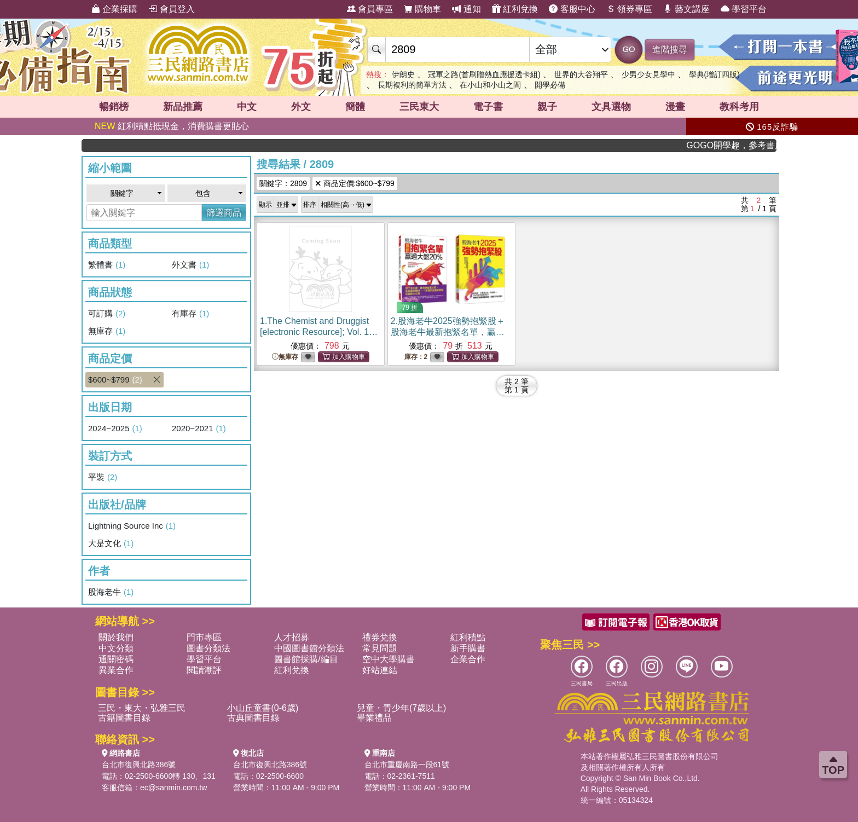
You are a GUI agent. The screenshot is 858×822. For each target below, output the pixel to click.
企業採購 (114, 9)
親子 (547, 106)
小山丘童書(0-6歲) (262, 708)
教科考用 (739, 106)
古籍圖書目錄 (124, 717)
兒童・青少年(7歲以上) (402, 708)
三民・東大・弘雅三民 (141, 708)
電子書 (488, 106)
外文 (301, 106)
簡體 (355, 106)
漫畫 (675, 106)
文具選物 (611, 106)
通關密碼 (116, 659)
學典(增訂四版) (714, 74)
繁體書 (106, 265)
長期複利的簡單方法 (412, 84)
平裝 (102, 477)
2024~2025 (115, 428)
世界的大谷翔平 (581, 74)
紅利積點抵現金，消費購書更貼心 (172, 126)
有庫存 (190, 314)
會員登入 (171, 9)
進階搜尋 (669, 49)
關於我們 (116, 637)
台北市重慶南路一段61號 (407, 764)
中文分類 (116, 648)
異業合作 (116, 670)
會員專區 (370, 9)
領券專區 (629, 9)
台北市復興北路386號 (139, 764)
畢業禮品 (374, 717)
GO (628, 49)
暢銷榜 (114, 106)
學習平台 (744, 9)
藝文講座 (686, 9)
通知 (466, 9)
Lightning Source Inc (132, 526)
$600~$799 (126, 380)
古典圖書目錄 (253, 717)
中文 (247, 106)
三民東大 (419, 106)
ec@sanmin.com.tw (173, 787)
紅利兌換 (515, 9)
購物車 (422, 9)
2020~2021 (199, 428)
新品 (182, 106)
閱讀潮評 (204, 670)
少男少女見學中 (648, 74)
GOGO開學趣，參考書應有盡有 (742, 145)
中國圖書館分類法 (309, 648)
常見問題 (379, 648)
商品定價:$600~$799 (355, 183)
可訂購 (106, 314)
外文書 (190, 265)
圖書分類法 (208, 648)
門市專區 (204, 637)
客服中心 (572, 9)
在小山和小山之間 (490, 84)
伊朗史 (403, 74)
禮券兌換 (379, 637)
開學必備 (550, 84)
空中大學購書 (388, 659)
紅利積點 (467, 637)
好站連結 (379, 670)
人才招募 (291, 637)
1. (319, 332)
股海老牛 (111, 592)
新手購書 (467, 648)
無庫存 (106, 331)
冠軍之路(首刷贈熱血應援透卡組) (484, 74)
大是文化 (111, 543)
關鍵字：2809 (283, 183)
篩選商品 (223, 212)
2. (448, 332)
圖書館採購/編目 (306, 659)
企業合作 (467, 659)
